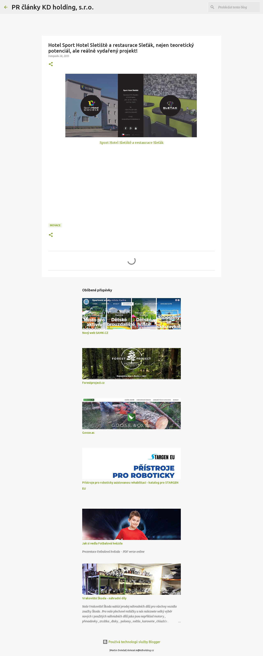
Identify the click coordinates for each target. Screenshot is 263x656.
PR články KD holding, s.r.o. (53, 7)
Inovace (55, 225)
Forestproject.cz (93, 382)
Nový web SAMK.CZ (95, 332)
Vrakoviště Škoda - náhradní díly (104, 598)
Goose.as (88, 432)
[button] (50, 64)
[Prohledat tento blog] (238, 7)
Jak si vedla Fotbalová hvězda (102, 543)
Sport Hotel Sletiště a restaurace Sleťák (132, 143)
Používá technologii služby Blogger (131, 642)
